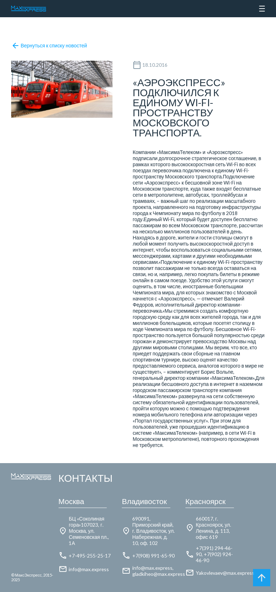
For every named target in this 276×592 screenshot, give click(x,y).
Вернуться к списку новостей (49, 45)
